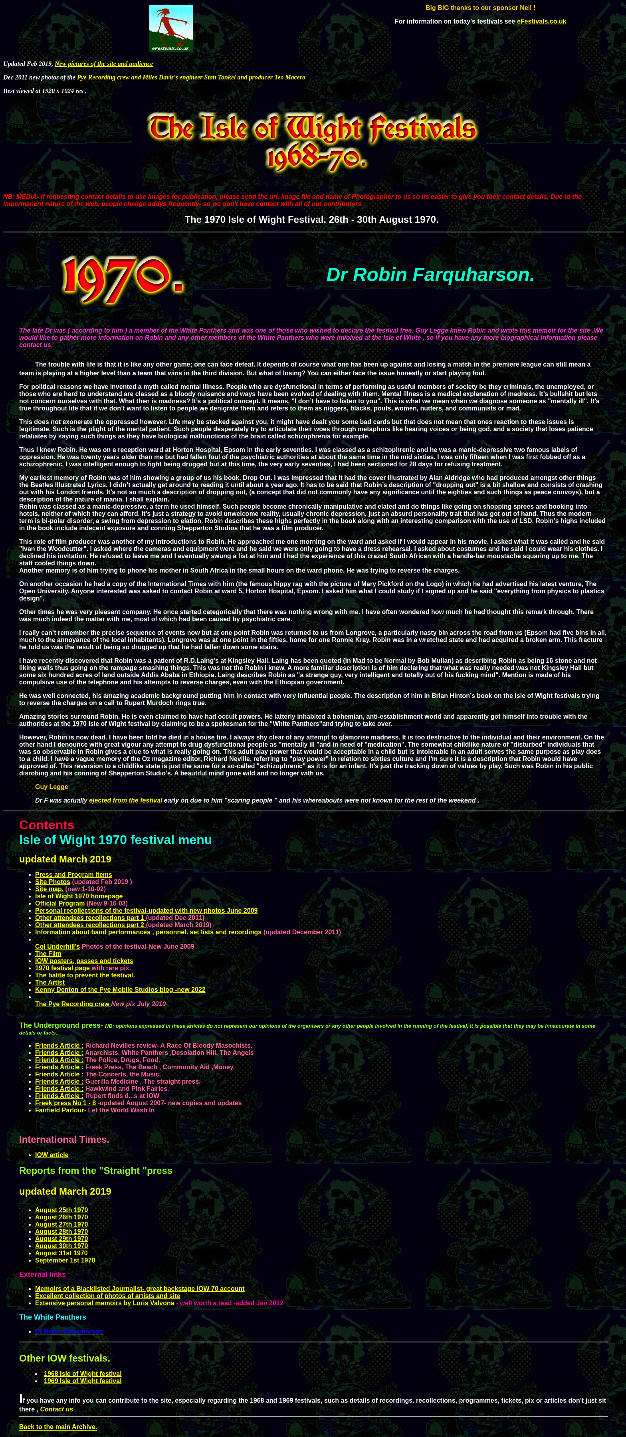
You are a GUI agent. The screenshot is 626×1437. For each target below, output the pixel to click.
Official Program (60, 903)
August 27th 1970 (61, 1224)
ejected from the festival (125, 800)
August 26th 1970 (61, 1217)
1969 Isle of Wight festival (83, 1381)
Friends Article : (59, 1059)
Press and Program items (73, 874)
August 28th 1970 (61, 1231)
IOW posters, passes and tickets (84, 960)
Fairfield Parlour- (60, 1110)
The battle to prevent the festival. (85, 975)
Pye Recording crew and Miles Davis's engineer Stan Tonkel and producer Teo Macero (191, 77)
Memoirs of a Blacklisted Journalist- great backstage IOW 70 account (140, 1288)
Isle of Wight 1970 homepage (79, 896)
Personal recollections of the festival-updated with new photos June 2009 (146, 910)
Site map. (49, 889)
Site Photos (52, 881)
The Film (48, 953)
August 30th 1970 (61, 1246)
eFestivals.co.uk (542, 21)
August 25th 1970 (61, 1210)
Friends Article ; (59, 1052)
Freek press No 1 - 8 (65, 1103)
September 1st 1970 (65, 1260)
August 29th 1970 (61, 1238)
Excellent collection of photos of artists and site (107, 1295)
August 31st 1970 (61, 1253)
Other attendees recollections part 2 (90, 925)
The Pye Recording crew (72, 1004)
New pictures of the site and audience (104, 63)
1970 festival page (63, 968)
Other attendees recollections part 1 (90, 917)
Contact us (56, 1409)
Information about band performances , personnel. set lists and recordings (148, 932)
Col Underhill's (57, 946)
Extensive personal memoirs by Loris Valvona (104, 1303)
